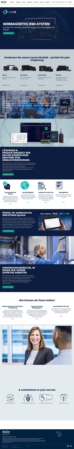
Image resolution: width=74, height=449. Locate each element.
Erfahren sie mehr (8, 33)
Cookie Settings (28, 445)
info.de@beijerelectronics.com (18, 447)
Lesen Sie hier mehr (8, 231)
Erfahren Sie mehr (8, 174)
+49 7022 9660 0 (15, 445)
